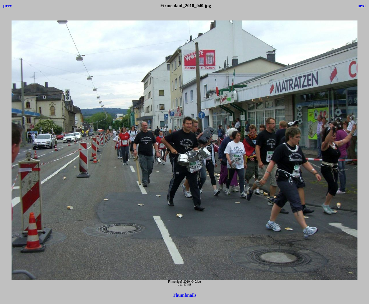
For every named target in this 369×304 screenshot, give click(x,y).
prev (7, 5)
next (361, 5)
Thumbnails (185, 295)
